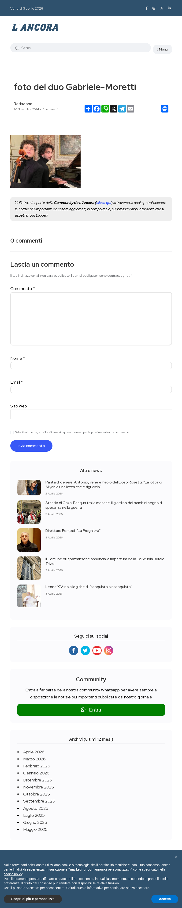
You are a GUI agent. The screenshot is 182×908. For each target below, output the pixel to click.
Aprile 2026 (34, 752)
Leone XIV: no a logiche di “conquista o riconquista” (88, 586)
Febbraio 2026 (36, 766)
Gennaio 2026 (36, 773)
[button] (176, 857)
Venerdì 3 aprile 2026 (26, 8)
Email (16, 382)
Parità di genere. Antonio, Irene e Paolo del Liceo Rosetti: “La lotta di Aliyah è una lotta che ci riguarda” (103, 484)
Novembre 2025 (38, 787)
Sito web (18, 406)
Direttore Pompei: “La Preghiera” (72, 530)
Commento (22, 288)
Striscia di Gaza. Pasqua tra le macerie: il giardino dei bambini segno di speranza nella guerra (104, 505)
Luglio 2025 (34, 815)
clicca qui (103, 202)
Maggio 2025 (35, 829)
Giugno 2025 (35, 822)
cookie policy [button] (13, 874)
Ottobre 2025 (36, 794)
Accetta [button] (165, 899)
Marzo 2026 (34, 759)
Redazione (23, 103)
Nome (17, 358)
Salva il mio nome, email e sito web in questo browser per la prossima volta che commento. (72, 432)
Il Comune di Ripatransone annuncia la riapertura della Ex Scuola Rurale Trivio (104, 561)
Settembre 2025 (39, 801)
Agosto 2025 (35, 808)
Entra (91, 709)
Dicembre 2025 (37, 780)
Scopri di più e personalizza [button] (32, 899)
